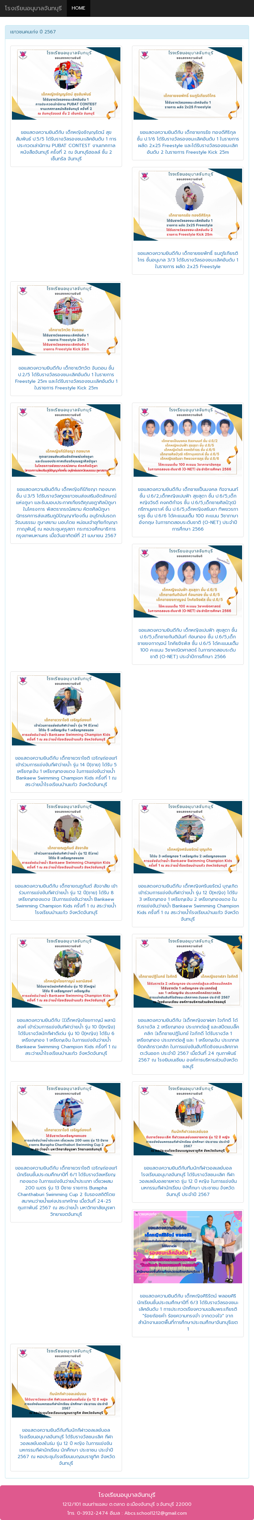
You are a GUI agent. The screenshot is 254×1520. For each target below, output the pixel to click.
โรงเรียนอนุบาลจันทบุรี (33, 8)
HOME (78, 8)
